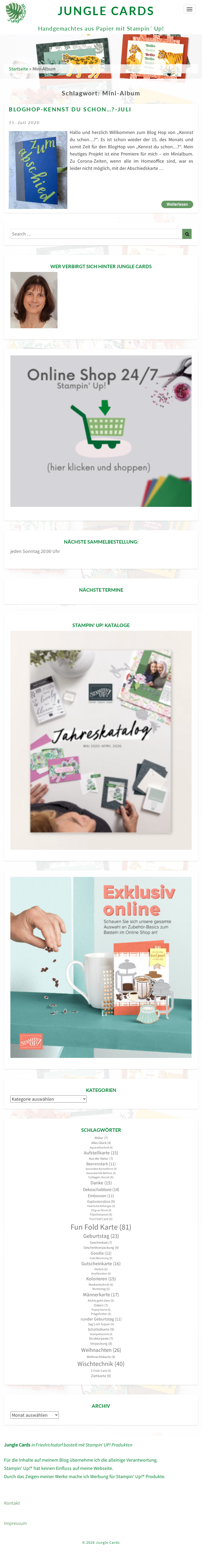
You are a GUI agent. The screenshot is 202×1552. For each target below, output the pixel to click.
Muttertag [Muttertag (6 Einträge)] (101, 1289)
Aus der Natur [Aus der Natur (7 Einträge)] (101, 1158)
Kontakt (12, 1503)
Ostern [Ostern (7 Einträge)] (101, 1305)
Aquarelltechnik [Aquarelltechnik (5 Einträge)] (101, 1147)
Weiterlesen (180, 204)
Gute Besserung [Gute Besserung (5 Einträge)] (101, 1258)
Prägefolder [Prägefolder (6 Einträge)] (101, 1314)
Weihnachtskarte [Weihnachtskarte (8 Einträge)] (101, 1357)
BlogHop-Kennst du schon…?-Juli (70, 109)
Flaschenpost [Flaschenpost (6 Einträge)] (101, 1214)
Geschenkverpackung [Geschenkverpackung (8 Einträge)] (101, 1247)
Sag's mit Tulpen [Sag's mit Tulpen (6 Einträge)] (101, 1324)
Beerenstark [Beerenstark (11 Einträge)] (101, 1163)
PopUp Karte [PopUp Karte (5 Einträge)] (101, 1309)
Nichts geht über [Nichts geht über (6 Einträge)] (101, 1300)
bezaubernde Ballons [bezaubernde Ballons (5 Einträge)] (101, 1173)
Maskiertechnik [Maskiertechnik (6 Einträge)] (101, 1284)
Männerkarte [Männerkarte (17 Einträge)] (101, 1295)
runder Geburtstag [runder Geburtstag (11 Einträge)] (101, 1319)
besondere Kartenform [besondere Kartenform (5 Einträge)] (101, 1169)
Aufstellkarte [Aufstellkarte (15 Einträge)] (101, 1153)
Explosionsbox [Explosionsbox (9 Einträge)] (101, 1201)
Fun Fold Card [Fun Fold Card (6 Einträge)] (101, 1219)
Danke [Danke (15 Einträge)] (101, 1183)
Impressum (15, 1523)
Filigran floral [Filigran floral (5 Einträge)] (101, 1210)
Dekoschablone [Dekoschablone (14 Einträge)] (101, 1189)
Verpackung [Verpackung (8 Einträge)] (101, 1343)
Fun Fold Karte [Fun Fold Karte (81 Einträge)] (101, 1227)
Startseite (18, 69)
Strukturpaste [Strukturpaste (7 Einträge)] (101, 1338)
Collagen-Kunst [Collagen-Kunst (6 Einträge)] (101, 1177)
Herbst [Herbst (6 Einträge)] (101, 1269)
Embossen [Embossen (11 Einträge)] (101, 1195)
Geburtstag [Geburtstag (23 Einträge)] (101, 1236)
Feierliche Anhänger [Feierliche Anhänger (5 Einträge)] (101, 1206)
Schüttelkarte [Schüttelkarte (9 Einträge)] (101, 1329)
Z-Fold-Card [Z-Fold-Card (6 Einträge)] (101, 1371)
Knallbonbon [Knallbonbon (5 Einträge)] (101, 1273)
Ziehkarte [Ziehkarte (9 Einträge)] (101, 1375)
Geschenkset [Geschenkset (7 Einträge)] (101, 1242)
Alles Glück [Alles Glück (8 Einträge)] (101, 1143)
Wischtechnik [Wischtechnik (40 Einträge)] (101, 1364)
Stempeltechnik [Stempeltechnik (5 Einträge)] (101, 1334)
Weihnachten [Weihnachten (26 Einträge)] (101, 1349)
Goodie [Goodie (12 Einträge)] (101, 1253)
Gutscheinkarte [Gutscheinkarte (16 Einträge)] (101, 1263)
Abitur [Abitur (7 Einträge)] (101, 1138)
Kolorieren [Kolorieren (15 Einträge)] (101, 1279)
